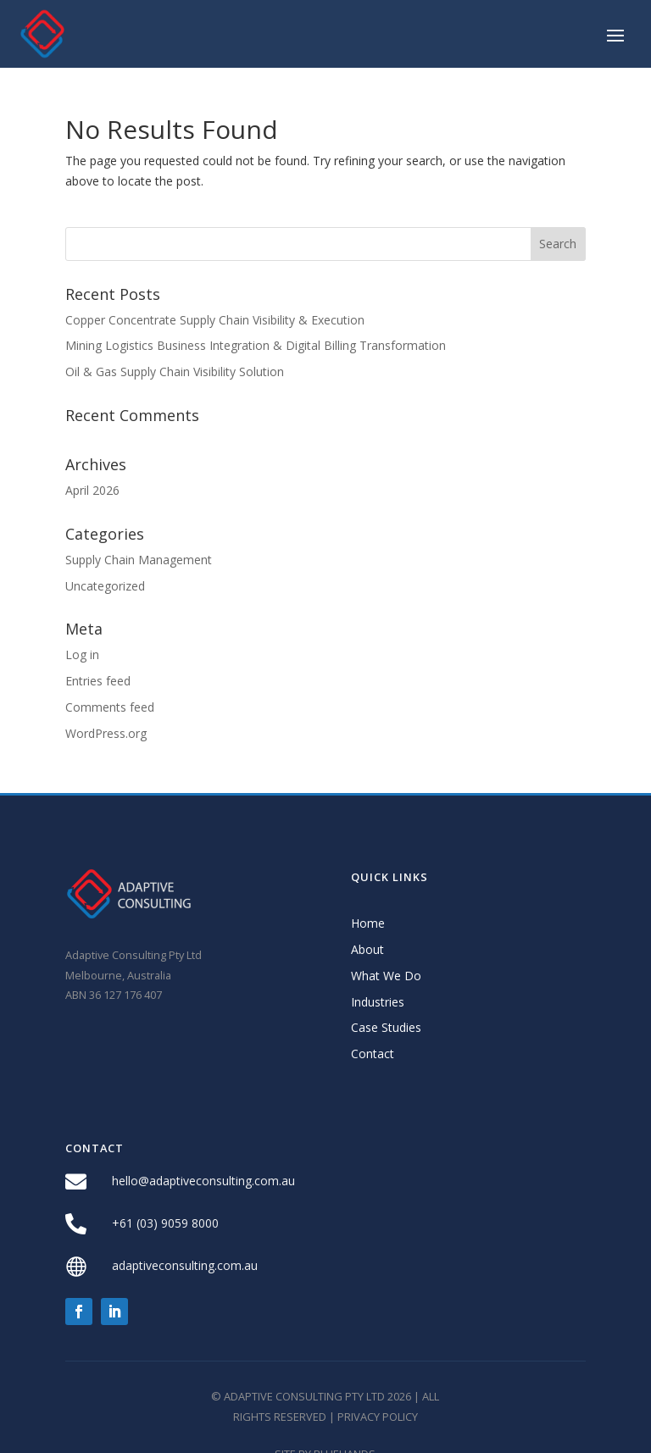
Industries (377, 1002)
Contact (372, 1053)
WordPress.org (106, 733)
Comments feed (109, 707)
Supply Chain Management (138, 560)
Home (368, 923)
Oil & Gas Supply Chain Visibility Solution (174, 371)
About (367, 949)
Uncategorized (105, 586)
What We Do (386, 976)
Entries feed (98, 681)
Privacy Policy (377, 1416)
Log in (82, 654)
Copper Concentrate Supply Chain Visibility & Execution (214, 320)
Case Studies (386, 1027)
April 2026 (92, 490)
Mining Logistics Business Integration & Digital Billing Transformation (255, 345)
